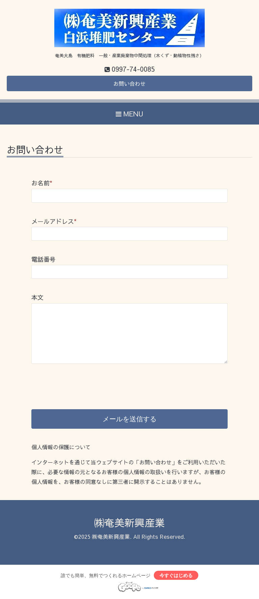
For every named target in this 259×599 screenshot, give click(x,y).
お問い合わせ (129, 83)
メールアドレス (54, 221)
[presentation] (82, 379)
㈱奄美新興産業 (129, 522)
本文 (37, 297)
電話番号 (43, 259)
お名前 (41, 183)
